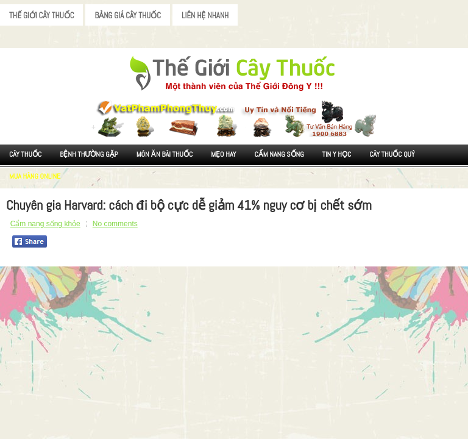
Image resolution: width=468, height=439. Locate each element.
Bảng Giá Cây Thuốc (127, 15)
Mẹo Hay (223, 154)
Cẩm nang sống (278, 154)
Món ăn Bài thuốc (164, 154)
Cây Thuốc (25, 154)
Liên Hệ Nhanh (205, 15)
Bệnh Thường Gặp (89, 154)
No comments (115, 224)
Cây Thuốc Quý (391, 154)
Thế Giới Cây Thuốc (41, 15)
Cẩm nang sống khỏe (45, 224)
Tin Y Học (337, 154)
